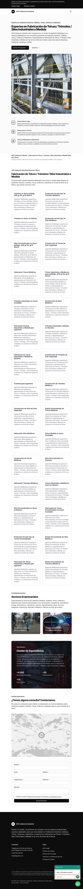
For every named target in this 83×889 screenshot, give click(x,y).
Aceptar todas (15, 6)
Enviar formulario (41, 800)
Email (16, 772)
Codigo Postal (18, 779)
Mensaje (17, 787)
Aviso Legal (46, 848)
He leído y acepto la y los (39, 796)
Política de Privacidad (34, 796)
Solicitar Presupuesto (20, 47)
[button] (41, 735)
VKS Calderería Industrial (22, 11)
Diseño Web (15, 883)
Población (46, 779)
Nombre (17, 764)
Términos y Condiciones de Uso (52, 796)
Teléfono (45, 772)
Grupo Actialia (24, 883)
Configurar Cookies (49, 859)
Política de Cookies (48, 851)
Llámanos (36, 47)
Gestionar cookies (29, 6)
